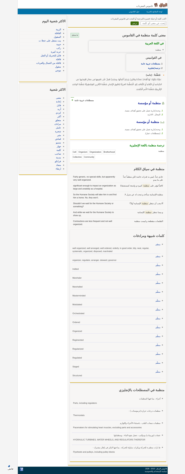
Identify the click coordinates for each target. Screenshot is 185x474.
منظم (157, 244)
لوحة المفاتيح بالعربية (154, 12)
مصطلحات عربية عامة (150, 64)
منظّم (157, 265)
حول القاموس (133, 12)
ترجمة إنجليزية (153, 68)
